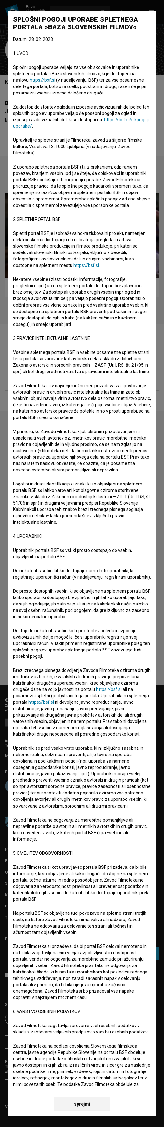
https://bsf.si (42, 80)
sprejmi (82, 1104)
